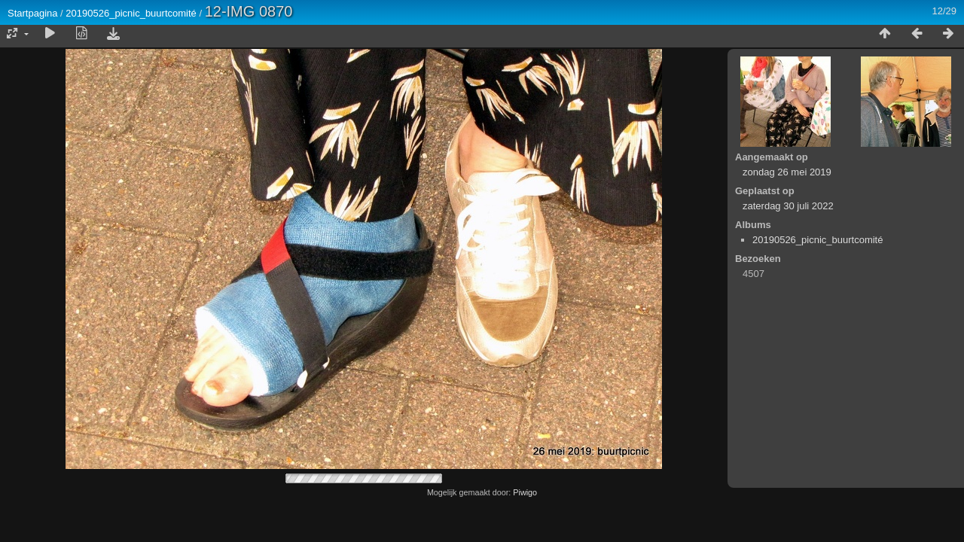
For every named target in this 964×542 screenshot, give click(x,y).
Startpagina (33, 13)
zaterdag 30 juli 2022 (788, 206)
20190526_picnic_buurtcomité (131, 13)
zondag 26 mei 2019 (787, 172)
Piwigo (525, 492)
